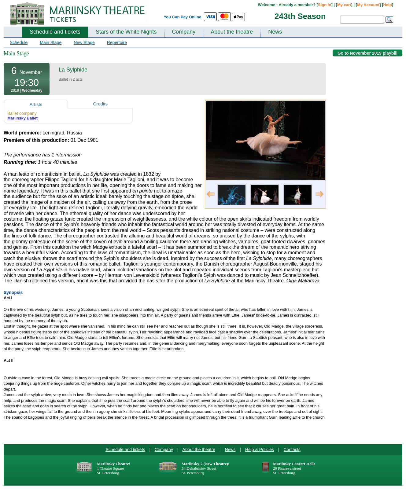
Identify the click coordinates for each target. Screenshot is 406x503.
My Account (368, 4)
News (275, 32)
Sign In (324, 4)
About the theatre (232, 32)
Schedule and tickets (55, 32)
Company (183, 32)
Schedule (19, 42)
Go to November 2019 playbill (367, 53)
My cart (344, 4)
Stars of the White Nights (126, 32)
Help (387, 4)
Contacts (291, 449)
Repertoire (117, 42)
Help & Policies (259, 449)
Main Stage (50, 42)
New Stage (84, 42)
